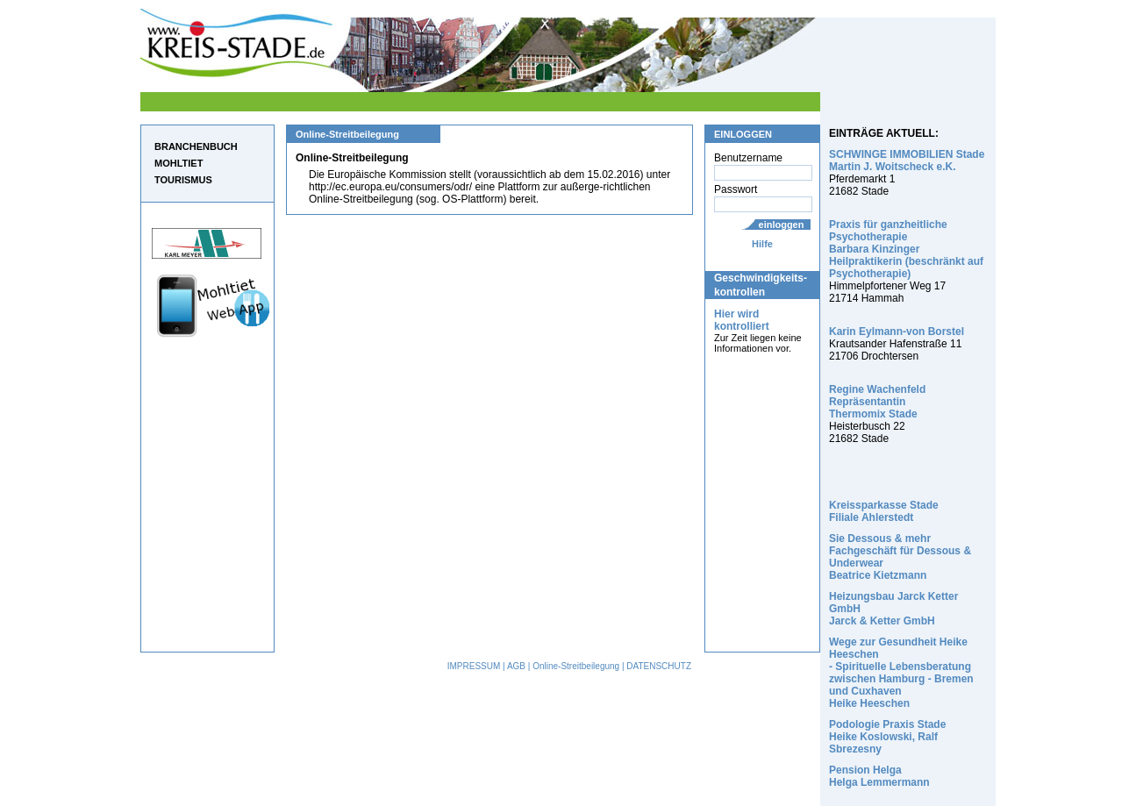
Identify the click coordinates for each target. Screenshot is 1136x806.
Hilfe (762, 244)
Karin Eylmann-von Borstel (896, 331)
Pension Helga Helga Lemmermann (879, 776)
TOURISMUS (183, 180)
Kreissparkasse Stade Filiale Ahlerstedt (884, 511)
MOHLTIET (178, 163)
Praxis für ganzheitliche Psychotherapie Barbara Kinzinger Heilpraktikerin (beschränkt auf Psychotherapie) (906, 249)
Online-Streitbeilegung (575, 666)
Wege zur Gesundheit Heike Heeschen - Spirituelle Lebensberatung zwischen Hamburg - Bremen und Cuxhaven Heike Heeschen (901, 673)
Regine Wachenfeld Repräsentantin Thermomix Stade (877, 401)
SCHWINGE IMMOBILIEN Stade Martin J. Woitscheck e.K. (906, 160)
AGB (516, 666)
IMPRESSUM (474, 666)
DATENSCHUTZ (658, 666)
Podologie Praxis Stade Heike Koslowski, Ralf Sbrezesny (887, 736)
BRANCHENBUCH (196, 146)
